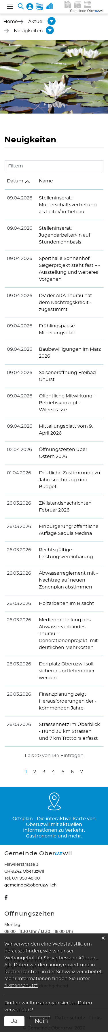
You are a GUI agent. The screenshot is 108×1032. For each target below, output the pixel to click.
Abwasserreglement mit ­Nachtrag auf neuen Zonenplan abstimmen (66, 580)
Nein (41, 1021)
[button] (36, 21)
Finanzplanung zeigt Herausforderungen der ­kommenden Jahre (65, 694)
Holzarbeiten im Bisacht (64, 603)
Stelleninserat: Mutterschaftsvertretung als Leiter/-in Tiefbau (66, 205)
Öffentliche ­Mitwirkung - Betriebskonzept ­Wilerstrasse (65, 403)
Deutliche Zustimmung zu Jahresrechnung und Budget (67, 480)
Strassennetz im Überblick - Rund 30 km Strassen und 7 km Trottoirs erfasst (69, 724)
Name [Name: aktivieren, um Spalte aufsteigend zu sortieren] (44, 181)
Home (10, 21)
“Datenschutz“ (21, 985)
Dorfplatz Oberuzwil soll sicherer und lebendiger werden (64, 664)
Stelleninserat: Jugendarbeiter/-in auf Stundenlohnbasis (62, 235)
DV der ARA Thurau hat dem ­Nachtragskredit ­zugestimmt (63, 302)
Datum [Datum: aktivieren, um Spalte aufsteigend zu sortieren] (15, 181)
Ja (14, 1021)
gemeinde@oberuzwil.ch (30, 878)
